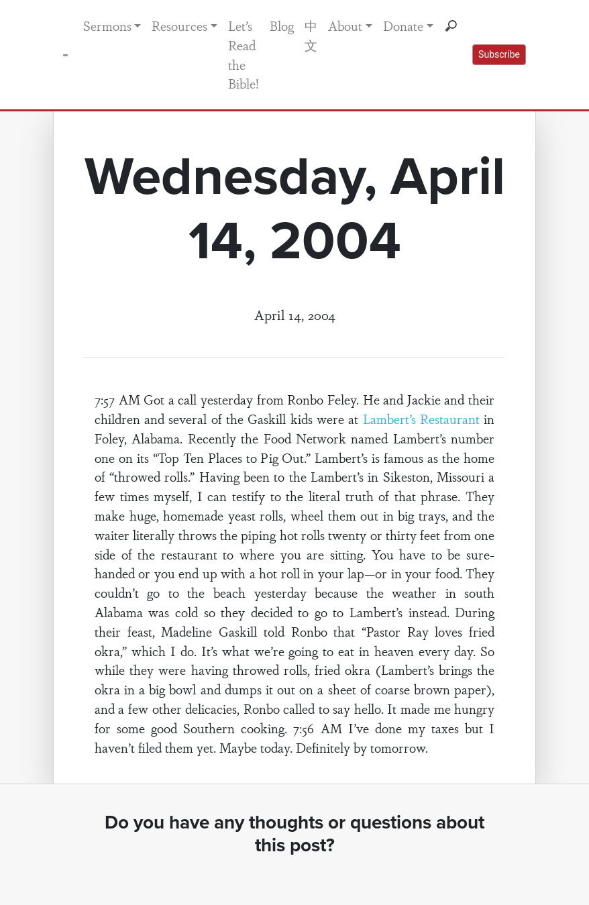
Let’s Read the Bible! (243, 54)
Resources (179, 25)
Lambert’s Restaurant (421, 418)
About (345, 25)
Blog (282, 25)
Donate (403, 25)
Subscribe (499, 54)
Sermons (107, 25)
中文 (311, 35)
